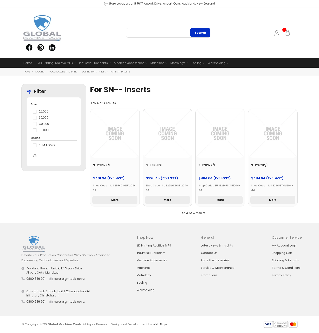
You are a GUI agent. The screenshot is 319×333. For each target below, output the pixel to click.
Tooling (196, 63)
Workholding (216, 63)
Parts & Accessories (215, 261)
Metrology (177, 63)
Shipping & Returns (285, 261)
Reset (34, 156)
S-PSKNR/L (207, 165)
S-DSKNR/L (102, 165)
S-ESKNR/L (154, 165)
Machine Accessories (129, 63)
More (115, 200)
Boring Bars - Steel (94, 71)
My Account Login (284, 246)
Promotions (209, 276)
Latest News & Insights (217, 246)
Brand (35, 138)
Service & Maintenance (218, 268)
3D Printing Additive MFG (55, 63)
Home (27, 63)
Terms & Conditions (286, 268)
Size (34, 104)
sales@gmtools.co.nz (69, 279)
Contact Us (209, 253)
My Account (277, 33)
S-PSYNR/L (259, 165)
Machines (157, 63)
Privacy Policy (281, 276)
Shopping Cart (282, 253)
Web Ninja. (160, 325)
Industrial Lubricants (93, 63)
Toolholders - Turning (63, 71)
